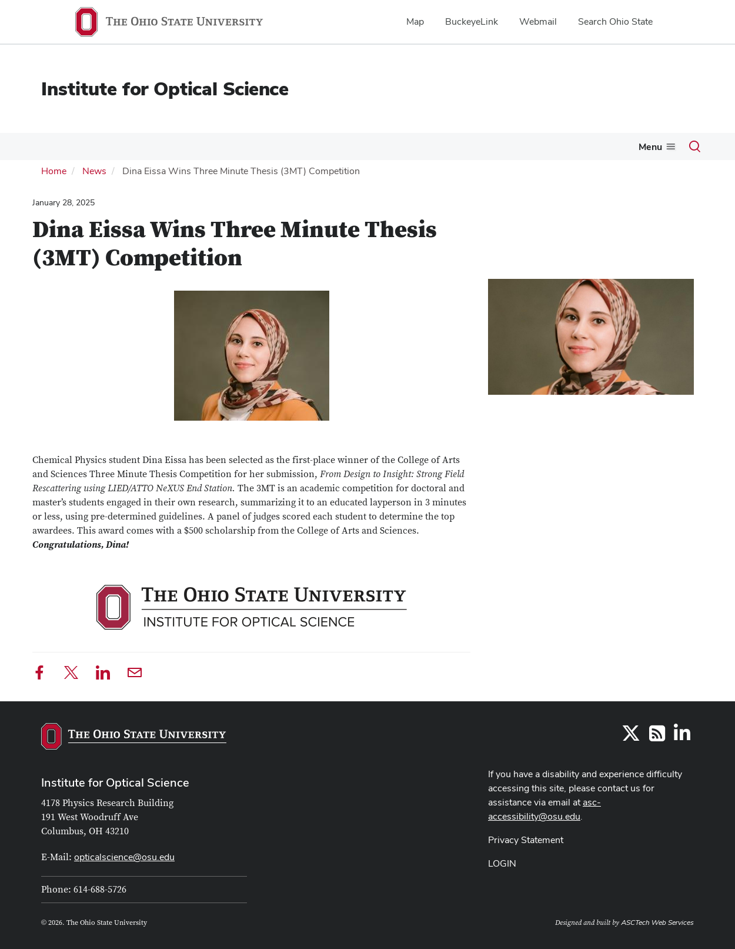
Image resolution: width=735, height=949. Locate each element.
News (204, 146)
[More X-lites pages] (304, 149)
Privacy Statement (525, 839)
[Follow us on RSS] (657, 736)
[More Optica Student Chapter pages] (564, 149)
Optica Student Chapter (511, 146)
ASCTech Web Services (657, 921)
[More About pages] (59, 149)
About (42, 146)
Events (154, 146)
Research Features (621, 146)
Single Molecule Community (381, 146)
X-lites (285, 146)
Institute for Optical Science (165, 88)
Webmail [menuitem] (538, 21)
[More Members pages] (121, 149)
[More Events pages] (173, 149)
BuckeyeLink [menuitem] (471, 21)
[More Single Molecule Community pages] (444, 149)
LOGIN (502, 862)
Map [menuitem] (415, 21)
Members (97, 146)
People (244, 146)
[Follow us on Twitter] (631, 736)
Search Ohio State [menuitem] (615, 21)
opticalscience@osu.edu (124, 856)
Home (53, 170)
